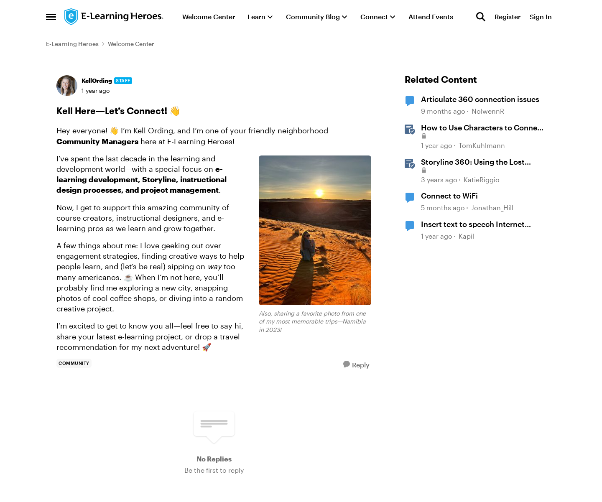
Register (507, 16)
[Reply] (356, 365)
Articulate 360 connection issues (480, 99)
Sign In (541, 16)
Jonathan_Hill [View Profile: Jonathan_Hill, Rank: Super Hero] (492, 208)
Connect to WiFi (449, 195)
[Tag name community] (74, 363)
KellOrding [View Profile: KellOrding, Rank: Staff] (97, 80)
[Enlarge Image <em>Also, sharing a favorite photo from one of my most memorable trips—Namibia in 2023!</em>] (315, 230)
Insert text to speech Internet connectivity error (473, 224)
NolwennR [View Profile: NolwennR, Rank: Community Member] (488, 111)
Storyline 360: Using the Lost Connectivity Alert (473, 162)
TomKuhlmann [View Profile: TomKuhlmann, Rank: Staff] (482, 145)
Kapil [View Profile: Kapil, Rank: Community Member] (466, 236)
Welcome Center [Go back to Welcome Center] (131, 43)
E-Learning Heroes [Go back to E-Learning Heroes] (72, 43)
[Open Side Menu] (51, 16)
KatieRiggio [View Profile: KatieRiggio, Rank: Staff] (482, 179)
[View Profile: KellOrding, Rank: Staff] (66, 85)
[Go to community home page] (114, 16)
